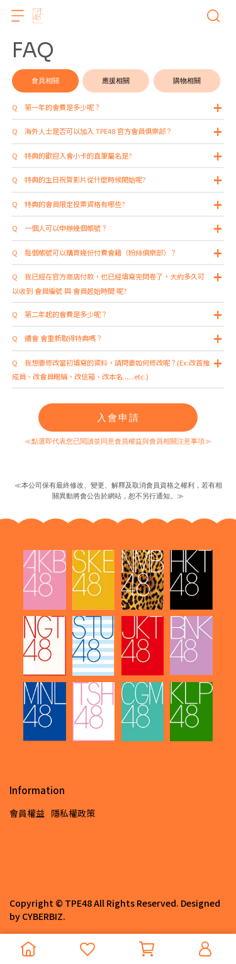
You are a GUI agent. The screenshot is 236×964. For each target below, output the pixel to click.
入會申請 (118, 417)
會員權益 (27, 813)
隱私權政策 (73, 813)
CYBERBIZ (42, 916)
